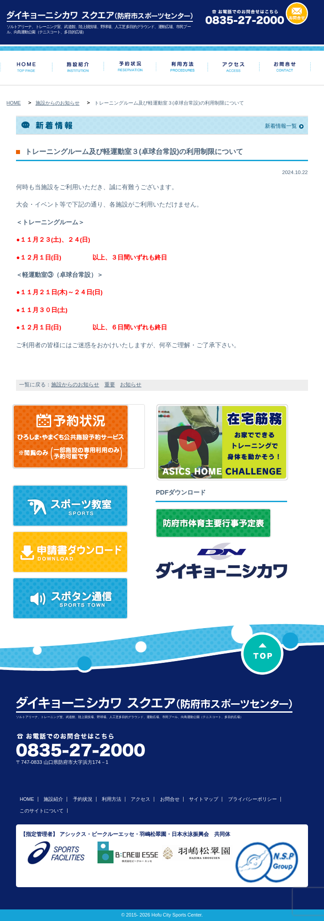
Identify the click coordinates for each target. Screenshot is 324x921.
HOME (14, 102)
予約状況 (82, 799)
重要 (109, 384)
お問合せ (170, 799)
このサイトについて (42, 810)
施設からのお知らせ (58, 102)
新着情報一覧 (281, 126)
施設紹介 (53, 799)
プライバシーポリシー (252, 799)
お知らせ (130, 384)
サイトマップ (203, 799)
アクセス (140, 799)
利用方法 (111, 799)
